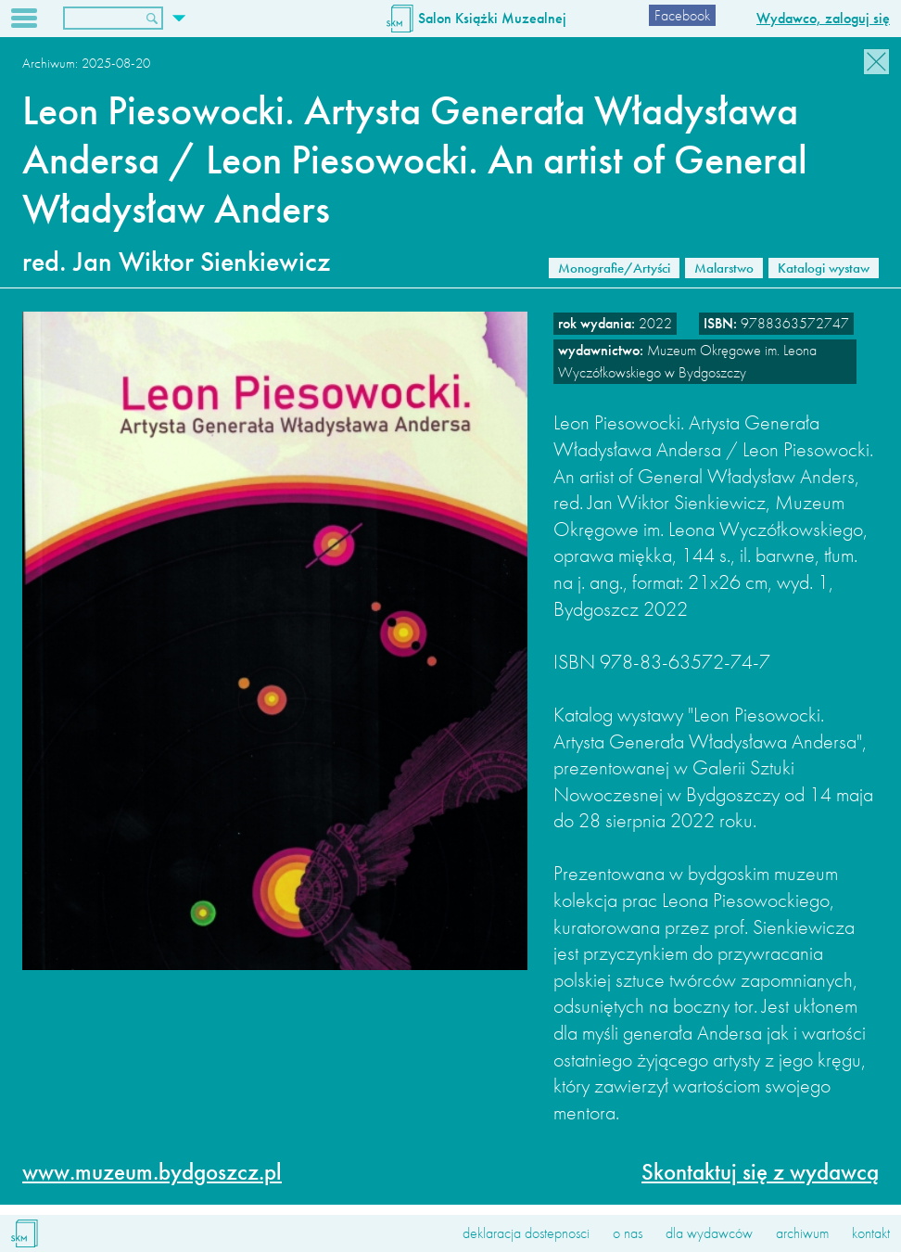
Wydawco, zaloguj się (823, 18)
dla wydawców (709, 1233)
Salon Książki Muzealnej (492, 18)
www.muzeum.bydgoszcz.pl (152, 1171)
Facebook (682, 15)
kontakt (871, 1233)
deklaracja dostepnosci (526, 1233)
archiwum (802, 1233)
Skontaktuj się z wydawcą (760, 1171)
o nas (627, 1233)
